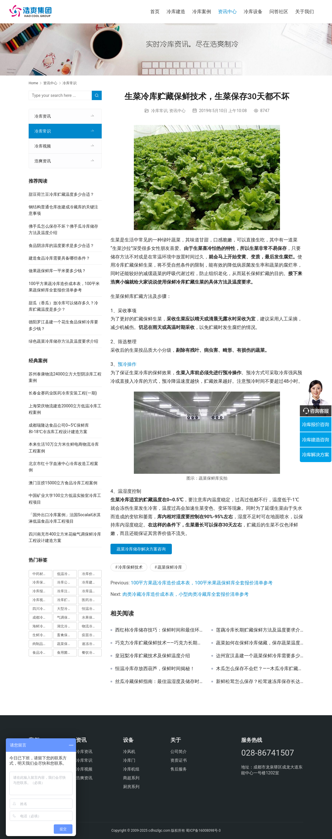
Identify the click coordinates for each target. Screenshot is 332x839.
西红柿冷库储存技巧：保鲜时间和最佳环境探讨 (159, 630)
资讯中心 (227, 11)
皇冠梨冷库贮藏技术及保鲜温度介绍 (152, 655)
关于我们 (304, 11)
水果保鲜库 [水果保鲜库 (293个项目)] (92, 617)
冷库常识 (159, 110)
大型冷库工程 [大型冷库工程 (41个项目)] (67, 609)
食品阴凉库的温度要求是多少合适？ (61, 245)
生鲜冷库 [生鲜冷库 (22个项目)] (42, 635)
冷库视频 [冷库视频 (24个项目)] (42, 600)
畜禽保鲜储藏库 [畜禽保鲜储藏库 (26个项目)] (67, 635)
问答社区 (278, 11)
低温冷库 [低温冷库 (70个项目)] (67, 574)
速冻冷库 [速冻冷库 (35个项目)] (92, 644)
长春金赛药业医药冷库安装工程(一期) (63, 393)
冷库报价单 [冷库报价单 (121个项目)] (42, 591)
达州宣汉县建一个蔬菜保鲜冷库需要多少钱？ (259, 655)
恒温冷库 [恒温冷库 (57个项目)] (92, 609)
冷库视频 (42, 146)
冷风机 (129, 751)
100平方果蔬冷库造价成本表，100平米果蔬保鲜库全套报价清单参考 (202, 583)
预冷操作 (127, 364)
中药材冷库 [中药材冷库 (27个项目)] (42, 574)
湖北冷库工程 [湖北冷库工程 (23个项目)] (67, 626)
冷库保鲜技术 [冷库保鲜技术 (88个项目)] (42, 582)
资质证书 (178, 760)
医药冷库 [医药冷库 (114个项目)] (92, 600)
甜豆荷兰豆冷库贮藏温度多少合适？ (61, 194)
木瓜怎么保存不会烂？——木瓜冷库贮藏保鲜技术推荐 (259, 668)
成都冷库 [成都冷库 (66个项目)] (42, 617)
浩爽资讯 (42, 161)
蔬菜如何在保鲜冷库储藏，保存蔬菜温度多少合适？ (259, 643)
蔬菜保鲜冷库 (170, 567)
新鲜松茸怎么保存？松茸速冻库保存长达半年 (259, 681)
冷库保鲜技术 (130, 567)
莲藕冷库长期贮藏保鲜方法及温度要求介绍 (259, 630)
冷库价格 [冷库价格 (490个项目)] (92, 574)
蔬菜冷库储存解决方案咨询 (141, 549)
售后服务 (178, 769)
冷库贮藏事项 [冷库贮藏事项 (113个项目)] (67, 600)
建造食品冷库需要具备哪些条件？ (59, 258)
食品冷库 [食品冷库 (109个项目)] (42, 653)
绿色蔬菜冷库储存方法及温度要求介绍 (63, 341)
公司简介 (178, 751)
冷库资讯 (42, 116)
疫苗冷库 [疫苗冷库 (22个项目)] (92, 635)
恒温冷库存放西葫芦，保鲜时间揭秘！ (155, 668)
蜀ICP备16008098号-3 (203, 830)
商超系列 (131, 777)
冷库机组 (131, 769)
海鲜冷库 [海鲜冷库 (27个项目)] (42, 626)
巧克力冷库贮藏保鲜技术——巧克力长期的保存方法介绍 (159, 643)
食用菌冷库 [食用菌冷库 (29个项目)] (67, 653)
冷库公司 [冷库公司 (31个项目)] (67, 582)
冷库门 (129, 760)
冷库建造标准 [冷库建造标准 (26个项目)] (92, 582)
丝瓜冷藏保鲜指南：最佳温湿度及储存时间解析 (159, 681)
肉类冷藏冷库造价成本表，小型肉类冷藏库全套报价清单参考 (185, 594)
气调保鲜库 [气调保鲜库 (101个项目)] (67, 617)
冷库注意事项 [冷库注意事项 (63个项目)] (67, 591)
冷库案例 (201, 11)
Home (33, 83)
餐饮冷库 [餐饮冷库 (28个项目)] (92, 653)
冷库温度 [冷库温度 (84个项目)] (92, 591)
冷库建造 (176, 11)
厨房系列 (131, 786)
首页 (155, 11)
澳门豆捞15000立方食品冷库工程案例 (63, 483)
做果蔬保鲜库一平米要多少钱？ (57, 270)
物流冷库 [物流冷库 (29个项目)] (92, 626)
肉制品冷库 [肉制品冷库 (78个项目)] (42, 644)
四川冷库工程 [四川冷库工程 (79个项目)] (42, 609)
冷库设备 (253, 11)
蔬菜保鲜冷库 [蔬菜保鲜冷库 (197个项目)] (67, 644)
